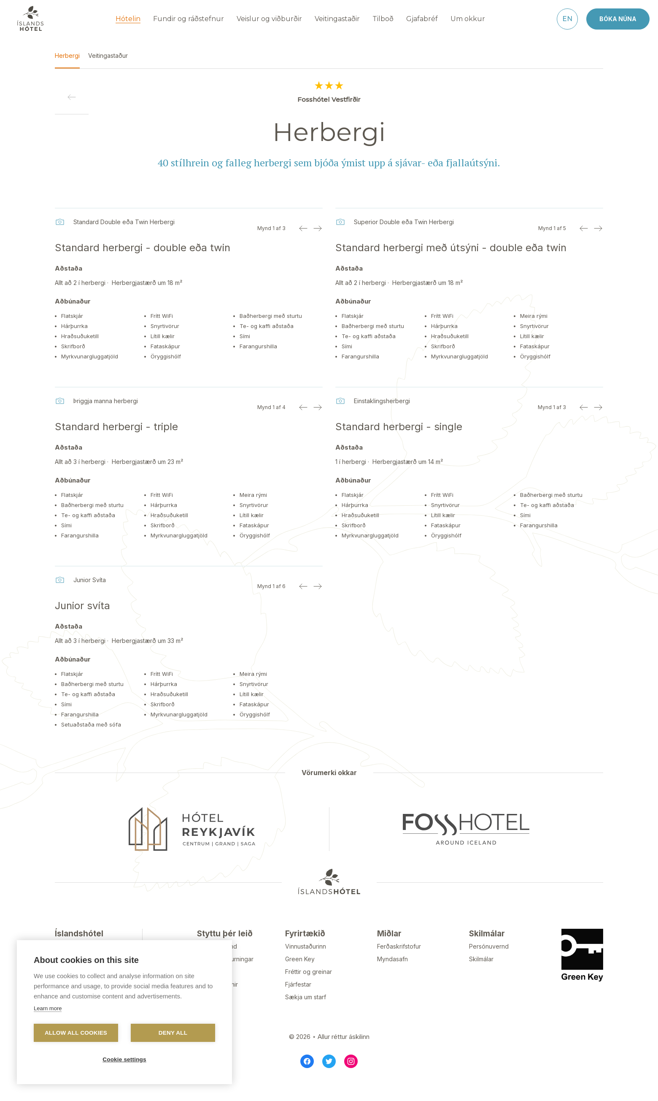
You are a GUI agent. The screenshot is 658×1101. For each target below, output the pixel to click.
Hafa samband (217, 965)
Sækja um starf (305, 1016)
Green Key (300, 978)
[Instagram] (351, 1080)
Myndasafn (392, 978)
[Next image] (318, 227)
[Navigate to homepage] (30, 17)
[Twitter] (329, 1080)
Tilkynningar (214, 991)
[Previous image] (303, 227)
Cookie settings (124, 1059)
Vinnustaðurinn (305, 965)
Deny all (173, 1033)
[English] (567, 18)
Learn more (48, 1008)
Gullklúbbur (212, 1016)
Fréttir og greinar (308, 991)
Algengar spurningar (225, 978)
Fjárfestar (298, 1003)
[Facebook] (307, 1080)
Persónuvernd (489, 965)
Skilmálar (481, 978)
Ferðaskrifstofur (399, 965)
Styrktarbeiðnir (217, 1003)
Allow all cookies (76, 1033)
